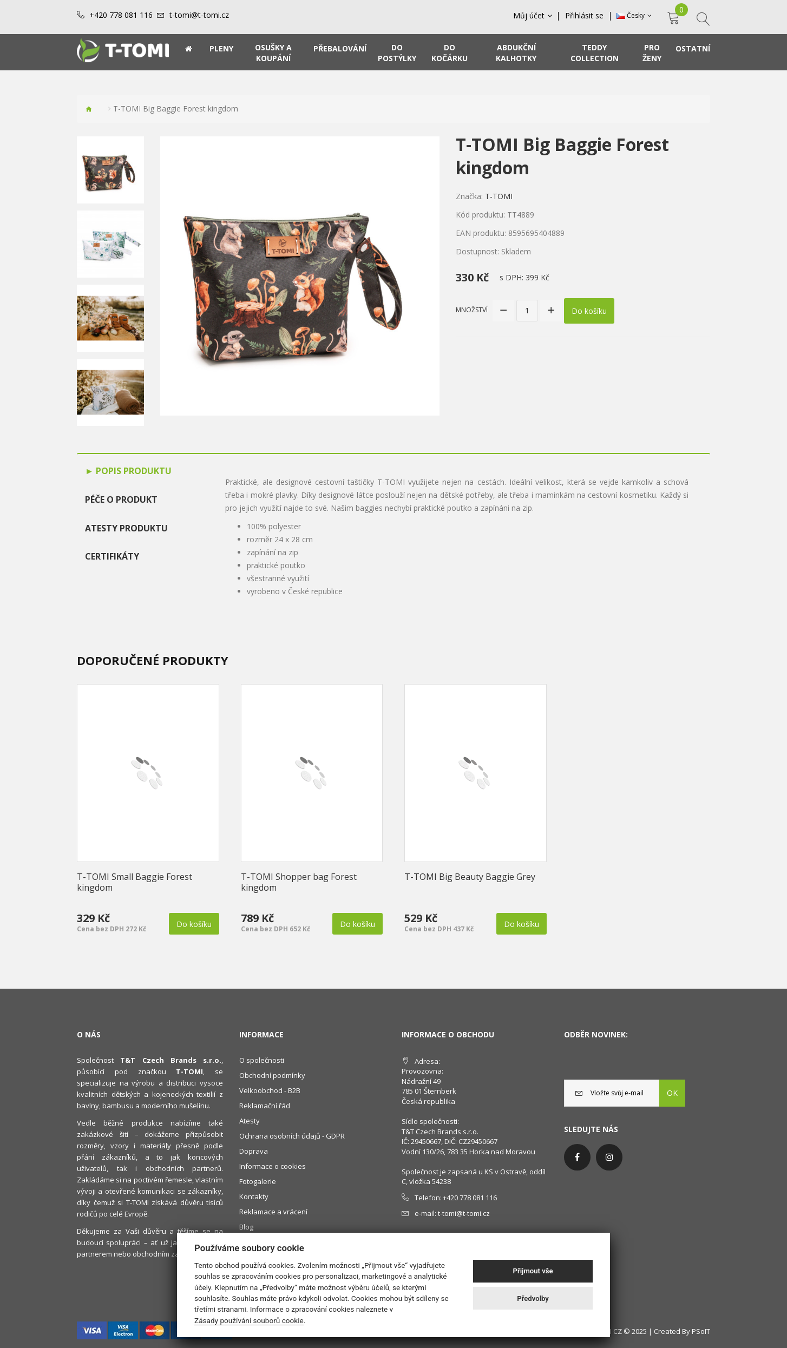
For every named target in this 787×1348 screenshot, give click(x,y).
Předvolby (533, 1298)
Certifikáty (112, 556)
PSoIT (701, 1331)
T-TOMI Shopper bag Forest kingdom (299, 882)
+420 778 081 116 (121, 15)
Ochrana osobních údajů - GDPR (292, 1136)
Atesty (249, 1121)
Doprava (253, 1151)
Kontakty (253, 1196)
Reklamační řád (264, 1105)
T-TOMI (499, 196)
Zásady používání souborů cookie (249, 1320)
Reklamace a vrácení (273, 1212)
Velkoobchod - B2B (269, 1090)
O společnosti (261, 1060)
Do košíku (589, 310)
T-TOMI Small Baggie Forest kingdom (134, 882)
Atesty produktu (126, 528)
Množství (472, 309)
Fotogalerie (257, 1181)
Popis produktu (133, 471)
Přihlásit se (585, 15)
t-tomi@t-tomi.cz (199, 15)
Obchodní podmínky (272, 1075)
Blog (246, 1227)
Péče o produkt (121, 499)
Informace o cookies (272, 1166)
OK (672, 1093)
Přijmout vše (533, 1271)
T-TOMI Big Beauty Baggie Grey (469, 877)
